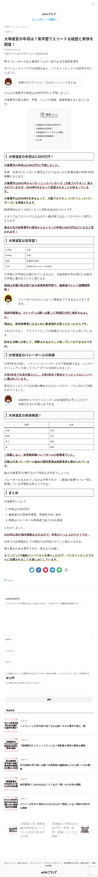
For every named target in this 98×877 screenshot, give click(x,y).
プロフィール (9, 859)
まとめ (38, 140)
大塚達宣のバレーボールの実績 (49, 132)
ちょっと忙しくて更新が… (50, 19)
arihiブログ (49, 14)
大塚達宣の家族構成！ (45, 136)
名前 (9, 639)
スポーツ (10, 580)
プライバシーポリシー (52, 859)
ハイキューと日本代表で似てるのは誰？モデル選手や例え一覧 (54, 726)
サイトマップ (35, 859)
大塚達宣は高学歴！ (44, 128)
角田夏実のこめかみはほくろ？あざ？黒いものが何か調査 (52, 784)
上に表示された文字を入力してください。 (24, 683)
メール (10, 651)
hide (54, 114)
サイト (8, 662)
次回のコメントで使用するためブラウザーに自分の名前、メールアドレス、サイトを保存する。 (49, 673)
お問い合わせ (22, 859)
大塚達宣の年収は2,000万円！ (48, 125)
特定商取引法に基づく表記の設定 (76, 859)
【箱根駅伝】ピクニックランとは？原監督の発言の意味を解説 (54, 745)
